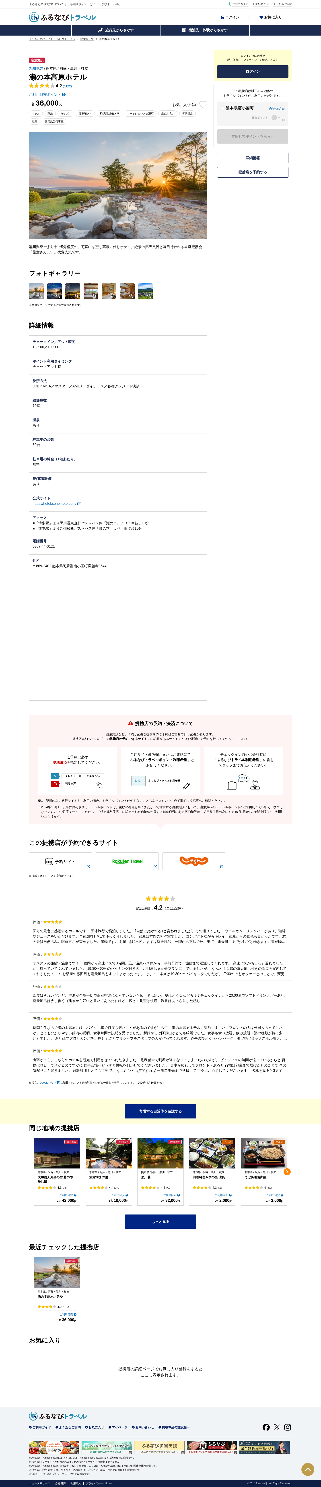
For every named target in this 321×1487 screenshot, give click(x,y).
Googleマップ (48, 1082)
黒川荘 (145, 1177)
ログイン (232, 17)
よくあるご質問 (282, 4)
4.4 (114, 1187)
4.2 (63, 1307)
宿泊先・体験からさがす (208, 30)
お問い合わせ (261, 4)
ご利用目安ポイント (45, 94)
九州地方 (36, 68)
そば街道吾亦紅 (255, 1177)
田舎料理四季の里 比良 (209, 1177)
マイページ (120, 1427)
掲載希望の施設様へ (176, 1427)
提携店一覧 (87, 39)
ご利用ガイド (240, 4)
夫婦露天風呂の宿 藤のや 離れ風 (55, 1179)
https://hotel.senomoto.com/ (54, 503)
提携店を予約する (253, 172)
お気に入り (273, 17)
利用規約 (75, 1483)
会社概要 (60, 1483)
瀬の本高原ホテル (50, 1296)
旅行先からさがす (119, 30)
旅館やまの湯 (98, 1177)
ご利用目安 (66, 1195)
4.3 (61, 1187)
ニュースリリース (39, 1483)
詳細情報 (253, 158)
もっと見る (160, 1222)
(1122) (67, 86)
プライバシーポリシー (99, 1483)
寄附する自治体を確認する (160, 1111)
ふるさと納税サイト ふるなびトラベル (52, 39)
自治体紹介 (277, 108)
